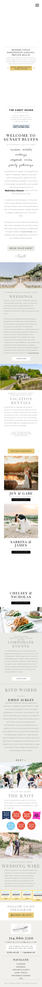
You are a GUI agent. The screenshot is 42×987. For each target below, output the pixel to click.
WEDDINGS (21, 967)
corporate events (21, 970)
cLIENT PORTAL (21, 973)
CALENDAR (21, 964)
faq (21, 978)
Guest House (33, 353)
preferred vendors (20, 976)
